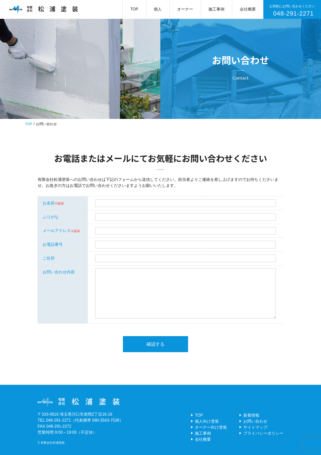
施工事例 (216, 9)
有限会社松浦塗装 (53, 442)
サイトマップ (255, 427)
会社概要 (248, 9)
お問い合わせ (255, 421)
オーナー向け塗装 (211, 427)
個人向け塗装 (207, 421)
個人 (158, 9)
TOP (134, 9)
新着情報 (251, 415)
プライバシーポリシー (263, 433)
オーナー (185, 9)
